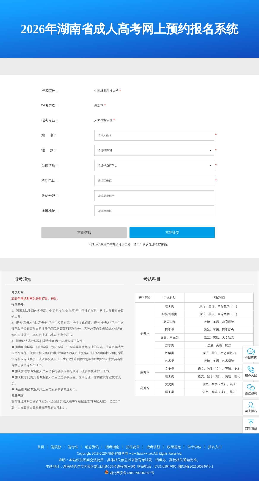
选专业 (73, 447)
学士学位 (194, 447)
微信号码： (50, 195)
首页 (40, 447)
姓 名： (49, 135)
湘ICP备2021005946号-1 (195, 466)
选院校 (56, 447)
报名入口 (215, 447)
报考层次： (50, 105)
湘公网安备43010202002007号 (131, 473)
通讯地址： (50, 211)
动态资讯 (92, 447)
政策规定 (174, 447)
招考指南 (112, 447)
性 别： (49, 150)
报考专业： (50, 120)
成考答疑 (153, 447)
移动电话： (50, 180)
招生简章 (133, 447)
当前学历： (50, 165)
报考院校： (50, 91)
